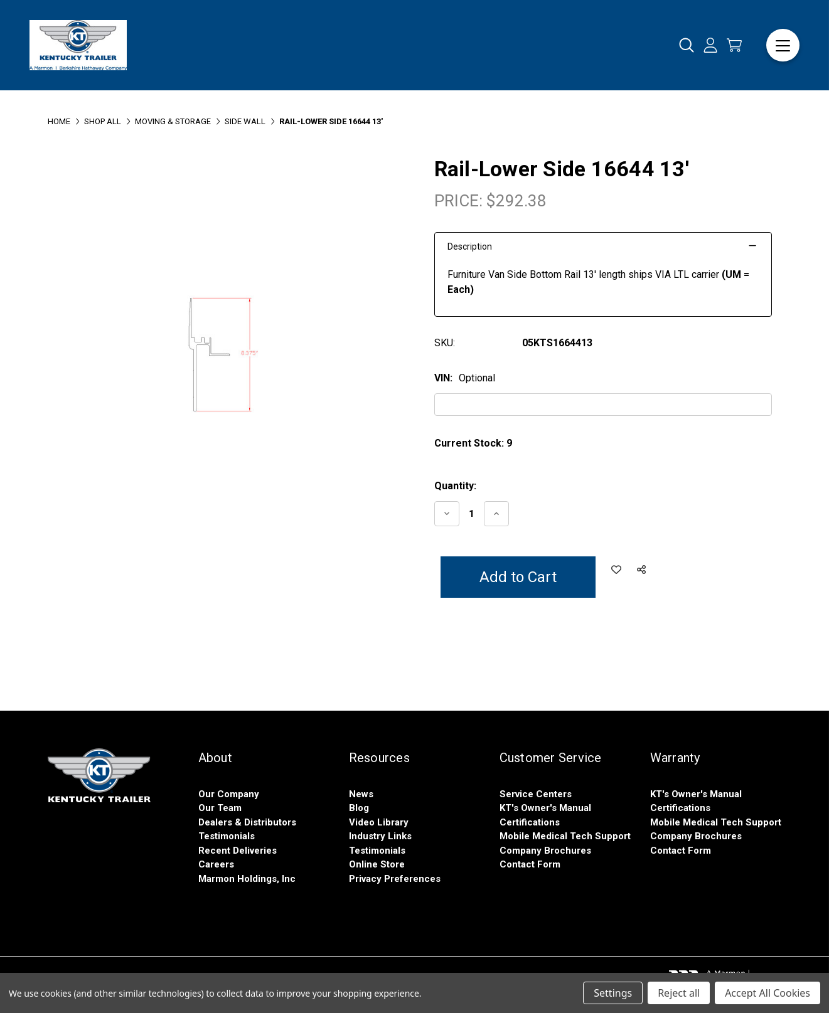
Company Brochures (545, 850)
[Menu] (783, 45)
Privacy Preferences (395, 878)
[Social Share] (641, 570)
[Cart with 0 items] (734, 45)
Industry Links (380, 836)
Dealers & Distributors (247, 822)
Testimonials (226, 836)
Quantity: (455, 486)
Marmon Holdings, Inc (247, 878)
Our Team (220, 808)
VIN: (464, 378)
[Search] (686, 45)
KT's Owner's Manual (545, 808)
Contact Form (530, 864)
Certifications (530, 822)
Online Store (377, 864)
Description (469, 246)
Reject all (679, 993)
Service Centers (536, 794)
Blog (359, 808)
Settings (613, 993)
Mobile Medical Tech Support (565, 836)
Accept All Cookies (767, 993)
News (361, 794)
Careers (216, 864)
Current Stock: (473, 443)
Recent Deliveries (237, 850)
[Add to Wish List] (616, 570)
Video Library (379, 822)
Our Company (228, 794)
